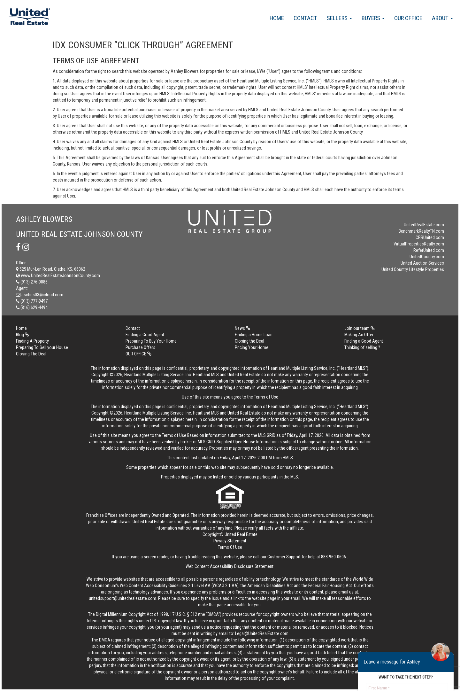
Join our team (359, 328)
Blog (22, 334)
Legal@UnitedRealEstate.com (261, 633)
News (242, 328)
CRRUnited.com (430, 237)
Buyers (373, 18)
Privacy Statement (229, 540)
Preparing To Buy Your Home (151, 341)
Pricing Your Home (251, 347)
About (442, 18)
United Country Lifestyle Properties (412, 269)
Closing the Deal (249, 341)
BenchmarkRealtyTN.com (421, 231)
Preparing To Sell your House (42, 347)
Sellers (339, 18)
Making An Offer (358, 334)
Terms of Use (266, 397)
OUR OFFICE (408, 18)
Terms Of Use (230, 547)
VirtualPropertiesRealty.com (419, 243)
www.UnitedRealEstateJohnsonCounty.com (58, 275)
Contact (305, 18)
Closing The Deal (31, 353)
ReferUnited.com (428, 250)
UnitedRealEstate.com (424, 224)
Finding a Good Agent (145, 334)
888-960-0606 (333, 556)
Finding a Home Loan (253, 334)
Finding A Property (32, 341)
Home (277, 18)
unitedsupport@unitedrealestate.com (122, 598)
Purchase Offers (140, 347)
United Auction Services (422, 263)
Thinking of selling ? (362, 347)
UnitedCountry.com (427, 256)
